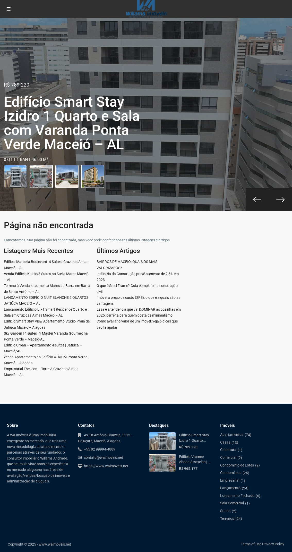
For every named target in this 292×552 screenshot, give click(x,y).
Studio (225, 511)
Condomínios (230, 473)
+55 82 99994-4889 (99, 449)
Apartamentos (231, 434)
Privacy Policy (273, 544)
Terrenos (227, 518)
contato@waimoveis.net (103, 457)
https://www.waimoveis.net (106, 466)
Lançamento (230, 488)
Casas (225, 442)
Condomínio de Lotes (237, 465)
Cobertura (228, 450)
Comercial (228, 457)
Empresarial (229, 480)
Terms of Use (251, 544)
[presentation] (257, 199)
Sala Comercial (232, 503)
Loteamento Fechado (237, 496)
